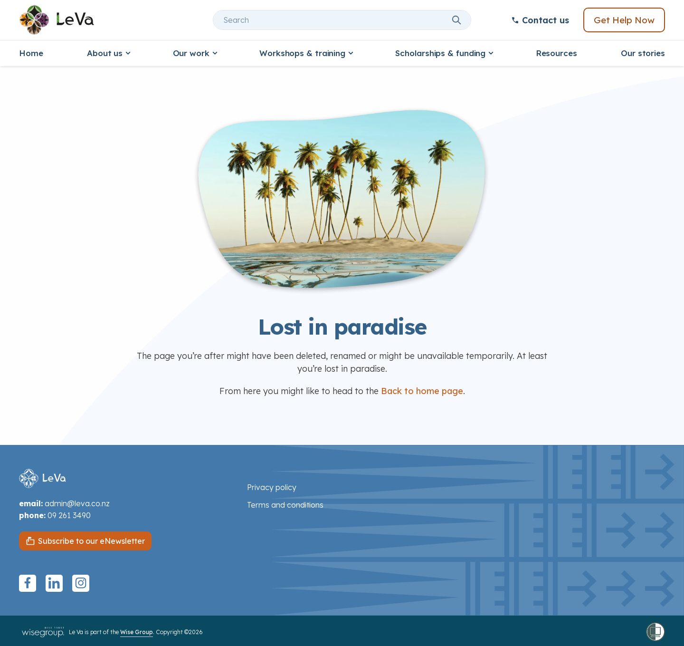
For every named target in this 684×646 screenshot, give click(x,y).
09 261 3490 (69, 515)
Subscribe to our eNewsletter (91, 541)
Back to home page (422, 391)
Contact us (540, 20)
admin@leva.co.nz (77, 503)
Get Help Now (624, 20)
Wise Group (136, 632)
